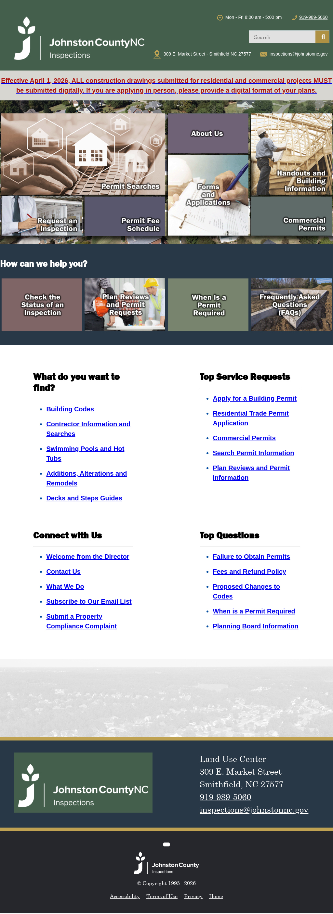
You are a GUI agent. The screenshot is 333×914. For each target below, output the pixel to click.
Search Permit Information (253, 453)
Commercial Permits (244, 438)
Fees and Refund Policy (249, 571)
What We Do (65, 586)
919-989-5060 (313, 17)
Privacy (193, 896)
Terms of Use (162, 896)
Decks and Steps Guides (84, 498)
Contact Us (63, 571)
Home (216, 896)
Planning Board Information (255, 626)
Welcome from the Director (87, 556)
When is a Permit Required (254, 611)
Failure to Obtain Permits (251, 556)
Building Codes (70, 409)
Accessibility (125, 896)
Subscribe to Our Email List (88, 601)
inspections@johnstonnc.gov (298, 54)
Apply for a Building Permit (255, 398)
